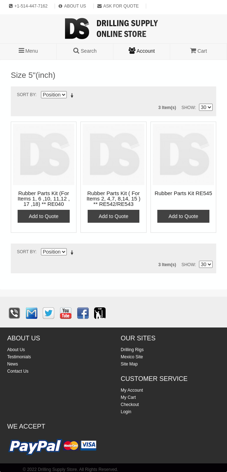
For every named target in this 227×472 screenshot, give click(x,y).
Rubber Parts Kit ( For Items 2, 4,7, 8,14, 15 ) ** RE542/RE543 (113, 198)
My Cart (128, 397)
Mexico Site (132, 356)
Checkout (130, 404)
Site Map (129, 364)
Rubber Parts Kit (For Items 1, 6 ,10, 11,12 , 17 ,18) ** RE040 (44, 198)
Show (188, 107)
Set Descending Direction (73, 96)
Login (126, 411)
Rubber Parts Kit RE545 (183, 193)
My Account (132, 390)
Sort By (26, 94)
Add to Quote (44, 216)
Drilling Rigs (132, 349)
